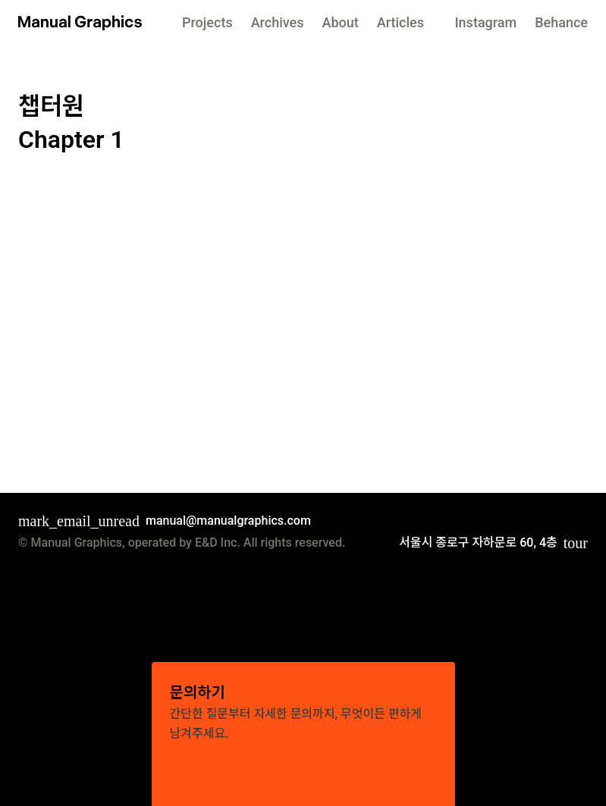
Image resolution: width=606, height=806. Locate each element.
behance (560, 22)
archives (276, 22)
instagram (480, 22)
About (342, 22)
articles (406, 22)
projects (203, 22)
